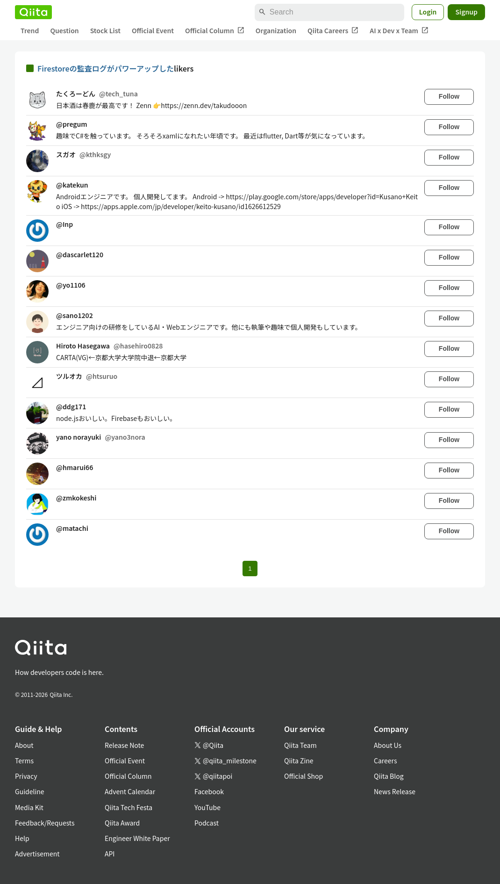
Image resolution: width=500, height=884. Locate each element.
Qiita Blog (389, 776)
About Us (387, 745)
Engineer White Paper (137, 838)
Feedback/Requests (45, 822)
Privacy (26, 776)
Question (64, 30)
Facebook (209, 791)
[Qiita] (33, 12)
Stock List (105, 30)
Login (428, 11)
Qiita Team (300, 745)
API (109, 853)
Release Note (124, 745)
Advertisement (37, 853)
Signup (466, 11)
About (24, 745)
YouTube (207, 807)
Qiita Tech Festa (128, 807)
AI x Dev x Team (399, 31)
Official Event (153, 30)
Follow (449, 96)
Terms (24, 760)
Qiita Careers (332, 31)
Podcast (206, 822)
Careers (385, 760)
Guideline (29, 791)
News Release (394, 791)
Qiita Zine (299, 760)
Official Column (214, 31)
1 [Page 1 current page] (249, 568)
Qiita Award (122, 822)
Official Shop (303, 776)
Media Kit (29, 807)
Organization (276, 30)
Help (22, 838)
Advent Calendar (130, 791)
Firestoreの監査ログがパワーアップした (105, 68)
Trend (30, 30)
